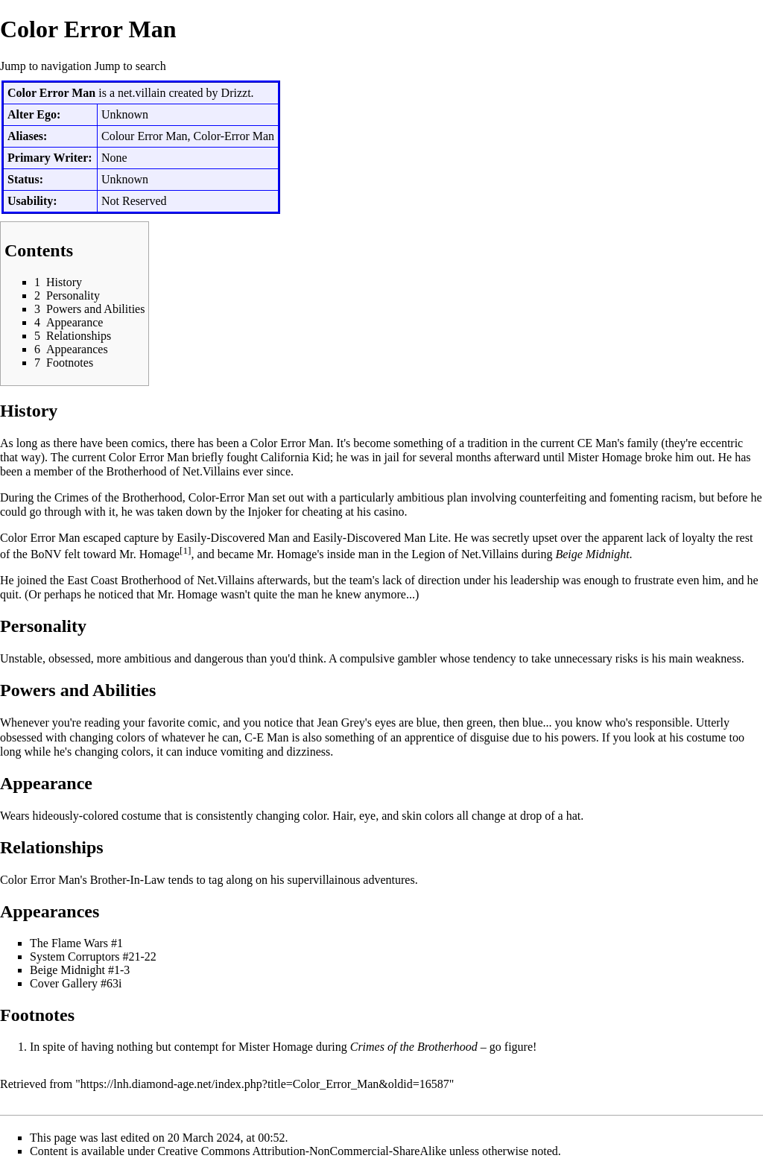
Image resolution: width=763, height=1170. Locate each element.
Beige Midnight (592, 554)
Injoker (264, 511)
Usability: (32, 201)
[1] (185, 550)
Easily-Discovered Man (233, 537)
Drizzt (236, 92)
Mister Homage (605, 457)
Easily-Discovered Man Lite (380, 537)
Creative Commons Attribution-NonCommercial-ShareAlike (302, 1151)
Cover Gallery (64, 983)
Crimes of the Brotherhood (118, 497)
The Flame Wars (69, 943)
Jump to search (130, 66)
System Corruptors (74, 956)
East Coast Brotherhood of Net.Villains (160, 580)
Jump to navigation (46, 66)
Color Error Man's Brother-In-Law (82, 879)
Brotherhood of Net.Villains (173, 471)
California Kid (295, 457)
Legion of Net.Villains (464, 554)
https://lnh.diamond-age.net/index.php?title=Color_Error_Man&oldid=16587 (264, 1084)
